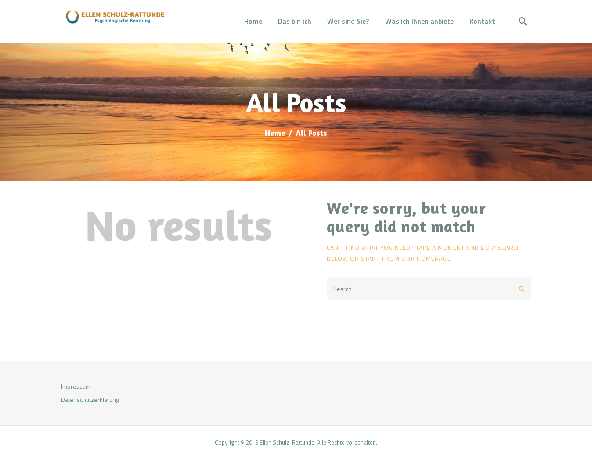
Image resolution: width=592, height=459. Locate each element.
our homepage (426, 258)
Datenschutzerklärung (90, 399)
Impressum (75, 386)
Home (275, 132)
